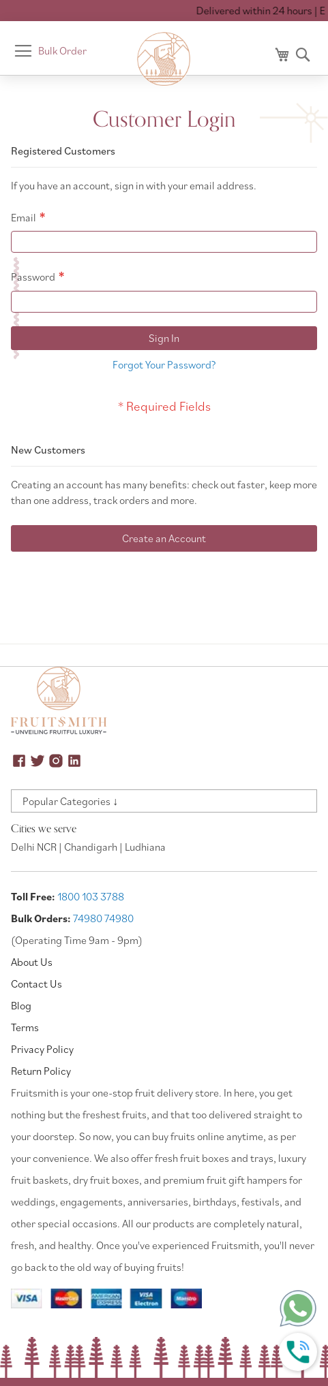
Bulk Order (62, 50)
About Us (32, 961)
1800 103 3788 (90, 896)
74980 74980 (103, 918)
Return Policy (41, 1070)
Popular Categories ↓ (70, 801)
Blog (21, 1005)
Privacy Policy (42, 1049)
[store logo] (164, 59)
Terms (25, 1027)
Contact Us (36, 983)
